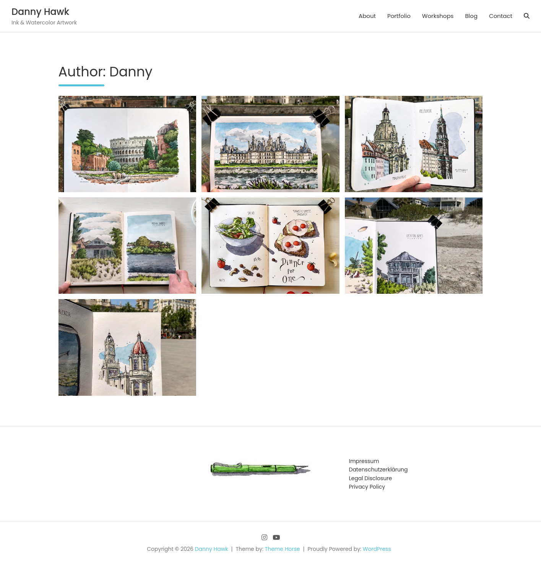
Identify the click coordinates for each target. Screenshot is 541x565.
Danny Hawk (40, 11)
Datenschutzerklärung (378, 469)
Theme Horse (282, 549)
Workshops (438, 16)
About (367, 16)
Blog (471, 16)
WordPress (377, 549)
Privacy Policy (367, 487)
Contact (500, 16)
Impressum (364, 461)
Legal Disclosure (370, 478)
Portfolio (399, 16)
